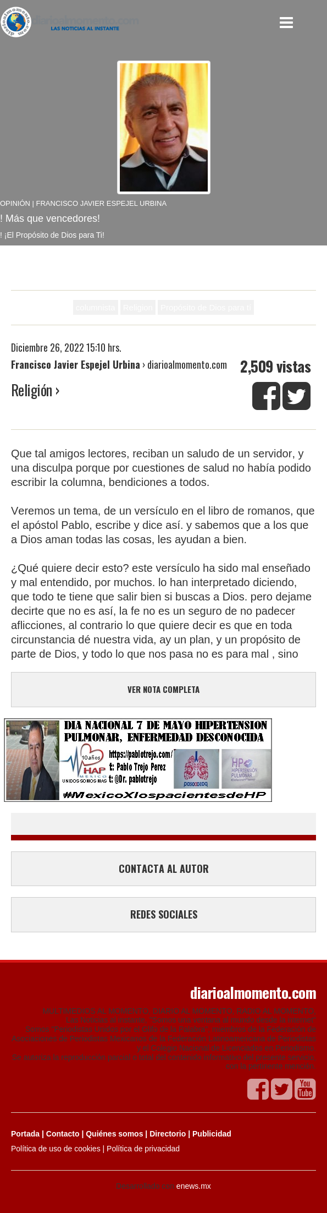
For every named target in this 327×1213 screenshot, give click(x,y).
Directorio (167, 1133)
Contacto (63, 1133)
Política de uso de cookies (56, 1148)
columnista (95, 307)
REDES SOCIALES (163, 914)
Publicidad (211, 1133)
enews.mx (193, 1186)
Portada (25, 1133)
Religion (138, 307)
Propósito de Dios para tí (205, 307)
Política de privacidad (143, 1148)
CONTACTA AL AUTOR (164, 868)
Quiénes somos (114, 1133)
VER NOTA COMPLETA (163, 689)
